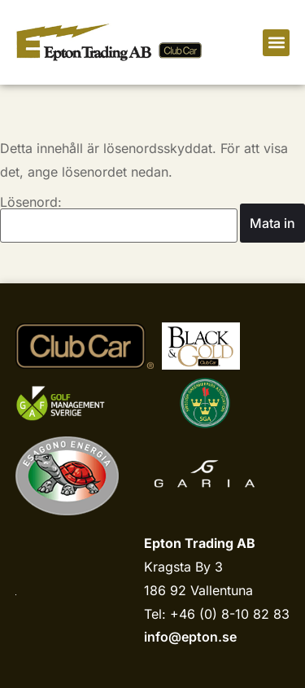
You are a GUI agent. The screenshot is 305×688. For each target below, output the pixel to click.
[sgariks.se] (205, 403)
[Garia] (204, 476)
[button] (276, 42)
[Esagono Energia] (67, 475)
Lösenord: (118, 219)
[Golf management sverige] (76, 403)
